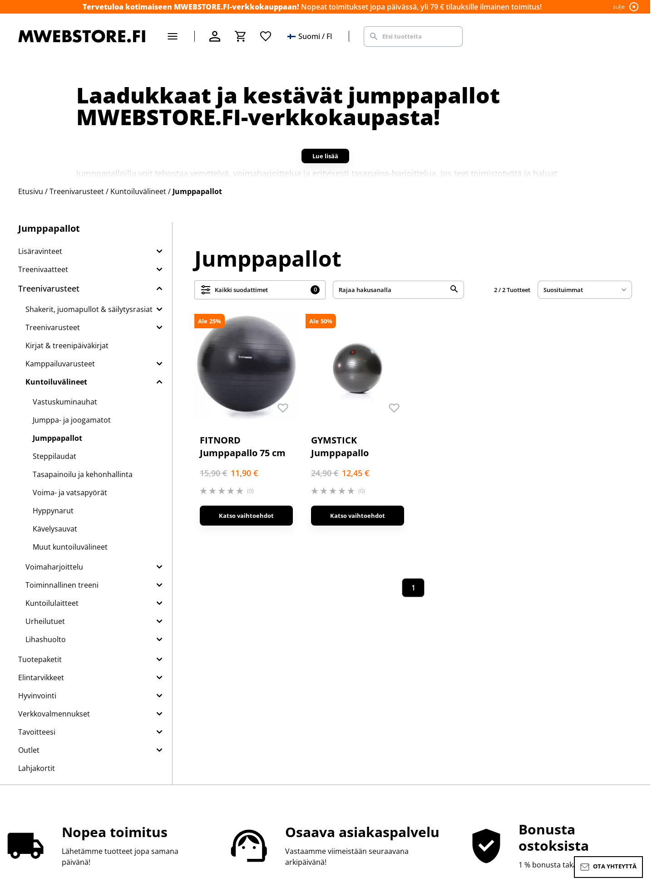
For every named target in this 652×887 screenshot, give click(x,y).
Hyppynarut (53, 511)
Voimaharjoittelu (54, 567)
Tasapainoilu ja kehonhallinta (83, 474)
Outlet (29, 750)
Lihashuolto (45, 639)
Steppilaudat (54, 456)
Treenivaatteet (43, 269)
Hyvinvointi (37, 696)
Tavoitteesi (36, 732)
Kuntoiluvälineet (56, 382)
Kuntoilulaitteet (52, 603)
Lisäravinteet (40, 251)
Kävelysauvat (55, 529)
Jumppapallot (57, 438)
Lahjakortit (36, 768)
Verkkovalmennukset (54, 714)
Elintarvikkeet (41, 677)
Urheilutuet (45, 621)
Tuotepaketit (40, 659)
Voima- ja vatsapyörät (70, 492)
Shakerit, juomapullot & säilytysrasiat (89, 309)
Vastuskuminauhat (65, 402)
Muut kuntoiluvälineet (70, 547)
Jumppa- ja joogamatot (72, 420)
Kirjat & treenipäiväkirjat (67, 346)
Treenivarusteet (48, 288)
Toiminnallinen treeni (62, 585)
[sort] (585, 290)
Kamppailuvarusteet (60, 364)
